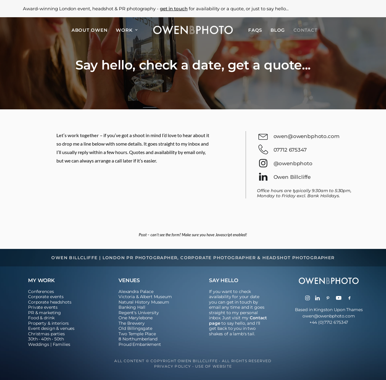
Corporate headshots (49, 302)
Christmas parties (46, 334)
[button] (263, 138)
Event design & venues (51, 328)
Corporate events (46, 296)
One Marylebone (136, 317)
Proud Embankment (140, 344)
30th (32, 339)
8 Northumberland (138, 339)
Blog (278, 30)
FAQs (255, 30)
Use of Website (213, 366)
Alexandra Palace (136, 291)
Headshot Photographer (298, 257)
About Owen (89, 30)
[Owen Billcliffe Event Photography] (193, 29)
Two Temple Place (137, 334)
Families (61, 344)
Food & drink (41, 317)
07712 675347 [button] (290, 150)
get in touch (174, 8)
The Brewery (131, 323)
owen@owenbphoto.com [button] (307, 136)
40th (46, 339)
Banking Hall (132, 307)
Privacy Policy (172, 366)
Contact (305, 30)
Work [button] (127, 30)
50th (59, 339)
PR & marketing (44, 312)
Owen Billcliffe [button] (292, 177)
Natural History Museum (144, 302)
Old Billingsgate (135, 328)
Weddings (38, 344)
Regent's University (139, 312)
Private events (43, 307)
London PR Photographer (140, 257)
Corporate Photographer (218, 257)
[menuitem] (89, 30)
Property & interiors (48, 323)
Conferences (41, 291)
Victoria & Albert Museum (145, 296)
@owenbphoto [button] (293, 163)
